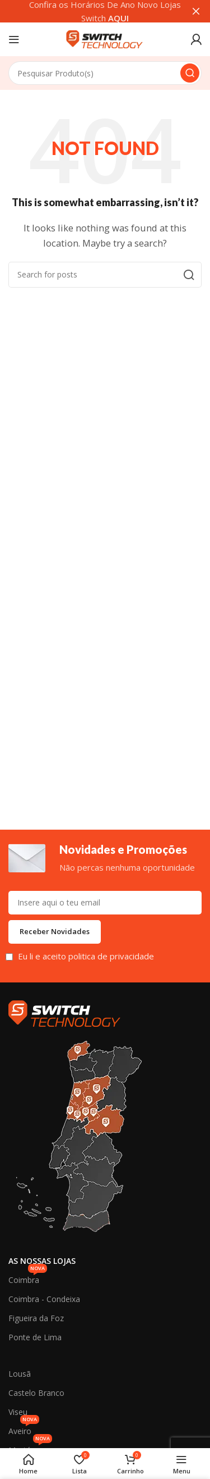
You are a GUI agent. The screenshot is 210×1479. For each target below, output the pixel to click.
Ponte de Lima (35, 1337)
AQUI (118, 18)
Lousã (19, 1373)
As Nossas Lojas (42, 1260)
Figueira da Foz (36, 1318)
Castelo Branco (36, 1392)
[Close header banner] (196, 11)
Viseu (17, 1412)
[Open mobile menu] (14, 39)
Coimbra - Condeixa (44, 1299)
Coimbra (27, 1278)
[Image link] (64, 1012)
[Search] (105, 73)
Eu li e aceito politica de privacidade (86, 956)
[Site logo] (105, 38)
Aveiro (23, 1429)
